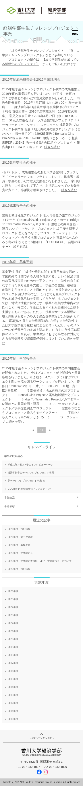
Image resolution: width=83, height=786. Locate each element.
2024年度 (13, 607)
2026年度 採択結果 (19, 529)
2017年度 (13, 663)
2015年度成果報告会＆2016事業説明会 (31, 79)
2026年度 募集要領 (19, 545)
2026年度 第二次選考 (20, 537)
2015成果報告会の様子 (19, 205)
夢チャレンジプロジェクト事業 (27, 481)
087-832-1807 (31, 766)
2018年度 (13, 655)
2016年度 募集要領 (17, 262)
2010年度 (13, 719)
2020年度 (13, 639)
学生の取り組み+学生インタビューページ (30, 464)
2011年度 (13, 711)
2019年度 (13, 647)
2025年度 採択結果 (19, 569)
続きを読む (52, 147)
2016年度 (13, 671)
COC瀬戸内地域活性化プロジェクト (30, 489)
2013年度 (13, 695)
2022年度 (13, 623)
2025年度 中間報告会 (20, 553)
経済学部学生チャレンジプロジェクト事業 (31, 472)
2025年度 (13, 599)
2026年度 (13, 591)
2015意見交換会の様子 (19, 162)
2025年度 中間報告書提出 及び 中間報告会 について (40, 561)
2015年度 (13, 679)
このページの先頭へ (42, 736)
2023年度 (13, 615)
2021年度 (13, 631)
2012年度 (13, 703)
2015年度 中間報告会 (19, 358)
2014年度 (13, 687)
